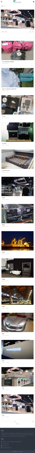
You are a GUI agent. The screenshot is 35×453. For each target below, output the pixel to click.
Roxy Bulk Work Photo (6, 170)
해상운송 (3, 252)
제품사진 (3, 224)
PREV (3, 31)
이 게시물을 (32, 29)
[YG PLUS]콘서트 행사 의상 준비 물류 (8, 61)
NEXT (6, 31)
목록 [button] (32, 421)
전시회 (3, 360)
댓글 (30, 31)
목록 (32, 31)
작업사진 (3, 306)
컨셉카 (3, 333)
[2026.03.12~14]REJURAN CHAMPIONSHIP (9, 88)
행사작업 (3, 197)
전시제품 (3, 279)
